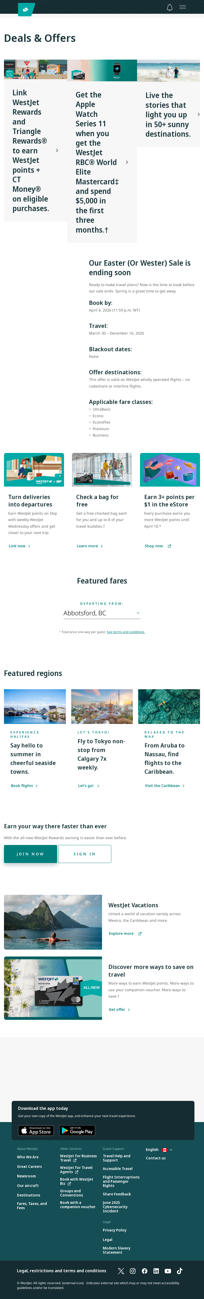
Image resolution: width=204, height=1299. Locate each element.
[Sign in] (84, 854)
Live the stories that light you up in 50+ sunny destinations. (168, 114)
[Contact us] (155, 1158)
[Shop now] (158, 546)
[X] (121, 1271)
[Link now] (17, 546)
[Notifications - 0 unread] (169, 7)
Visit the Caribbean (165, 785)
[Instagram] (133, 1271)
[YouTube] (168, 1271)
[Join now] (30, 854)
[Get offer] (117, 1010)
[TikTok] (179, 1271)
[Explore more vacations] (125, 934)
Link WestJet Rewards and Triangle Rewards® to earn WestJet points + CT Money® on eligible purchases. (30, 150)
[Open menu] (183, 7)
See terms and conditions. (126, 632)
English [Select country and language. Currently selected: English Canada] (159, 1149)
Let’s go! (89, 785)
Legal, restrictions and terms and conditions (61, 1271)
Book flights (24, 785)
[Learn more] (87, 546)
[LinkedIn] (156, 1271)
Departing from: (102, 604)
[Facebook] (144, 1271)
